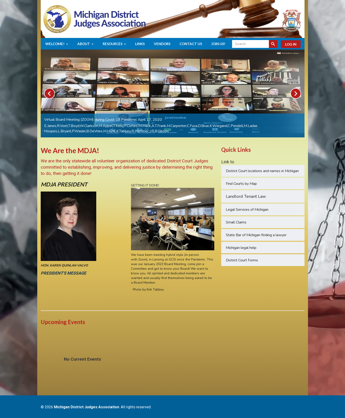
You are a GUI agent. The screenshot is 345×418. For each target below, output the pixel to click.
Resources (114, 44)
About (85, 44)
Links (140, 44)
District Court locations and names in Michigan (262, 170)
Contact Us (191, 44)
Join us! (218, 44)
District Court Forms (242, 260)
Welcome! (56, 44)
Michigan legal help (241, 247)
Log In (290, 44)
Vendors (162, 44)
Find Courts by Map (241, 183)
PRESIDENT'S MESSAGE (64, 273)
